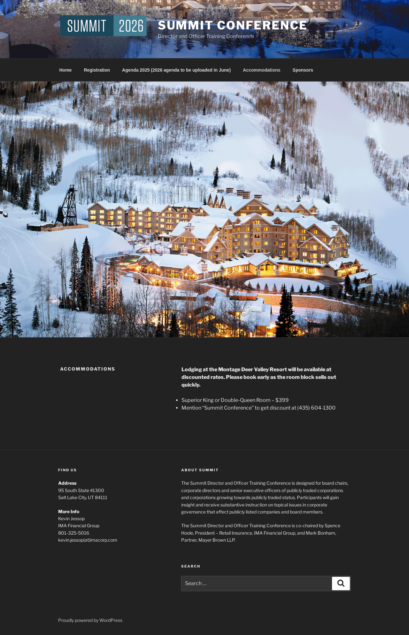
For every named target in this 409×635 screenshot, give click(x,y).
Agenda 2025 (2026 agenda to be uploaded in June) (176, 70)
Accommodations (261, 70)
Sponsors (303, 70)
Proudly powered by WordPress (90, 620)
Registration (97, 70)
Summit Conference (233, 25)
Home (65, 70)
